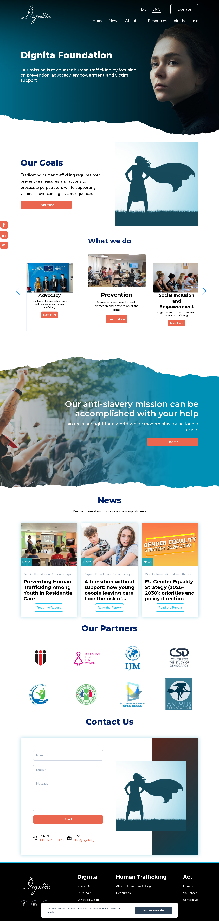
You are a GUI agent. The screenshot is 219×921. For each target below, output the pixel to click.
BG (144, 9)
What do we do (88, 900)
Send (68, 819)
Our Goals (84, 893)
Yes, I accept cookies (153, 910)
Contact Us (190, 900)
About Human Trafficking (133, 886)
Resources (123, 893)
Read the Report (49, 608)
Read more (46, 205)
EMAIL (78, 836)
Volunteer (190, 893)
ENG (156, 9)
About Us (83, 886)
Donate (184, 9)
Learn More (49, 314)
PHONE (45, 836)
